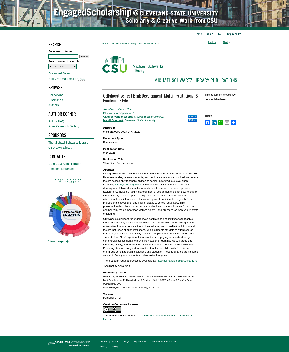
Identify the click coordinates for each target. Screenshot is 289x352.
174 (161, 43)
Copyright (115, 347)
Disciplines (55, 100)
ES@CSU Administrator (64, 163)
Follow (192, 116)
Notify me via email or (66, 78)
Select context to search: (63, 61)
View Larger (58, 241)
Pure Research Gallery (63, 126)
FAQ (126, 341)
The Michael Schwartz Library (68, 142)
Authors (53, 105)
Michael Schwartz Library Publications (195, 80)
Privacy (103, 347)
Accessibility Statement (164, 341)
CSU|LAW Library (60, 147)
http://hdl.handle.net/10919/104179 (177, 260)
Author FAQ (56, 121)
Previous (212, 42)
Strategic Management (128, 184)
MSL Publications (147, 43)
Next (225, 42)
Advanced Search (60, 73)
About (115, 341)
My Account (140, 341)
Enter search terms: (60, 51)
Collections (55, 95)
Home (105, 43)
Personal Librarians (61, 168)
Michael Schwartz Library (123, 43)
